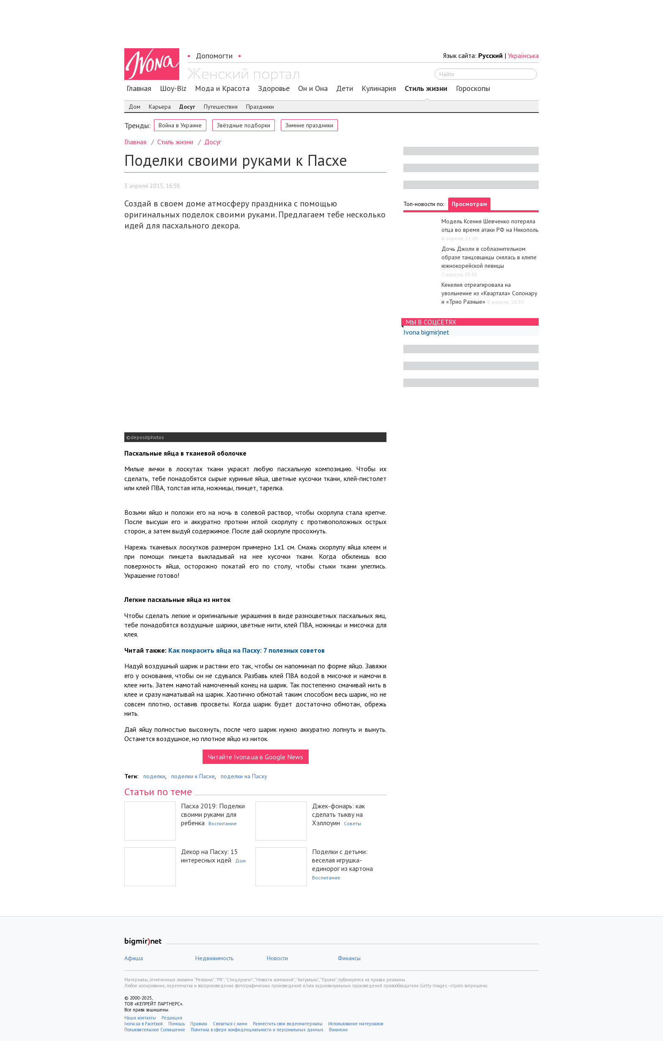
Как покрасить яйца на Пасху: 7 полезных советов (246, 650)
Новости (277, 958)
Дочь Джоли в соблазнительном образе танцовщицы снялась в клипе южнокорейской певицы (489, 257)
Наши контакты (140, 1018)
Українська (523, 55)
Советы (352, 823)
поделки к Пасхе (193, 776)
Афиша (133, 958)
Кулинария (379, 88)
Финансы (349, 958)
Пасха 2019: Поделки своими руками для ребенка (213, 814)
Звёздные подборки (243, 125)
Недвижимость (214, 958)
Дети (344, 88)
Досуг (187, 107)
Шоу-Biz (173, 88)
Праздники (260, 107)
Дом (134, 107)
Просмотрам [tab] (469, 204)
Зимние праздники (309, 125)
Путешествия (221, 107)
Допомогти (214, 55)
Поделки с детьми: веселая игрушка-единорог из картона (342, 860)
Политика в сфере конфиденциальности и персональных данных (257, 1030)
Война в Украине (180, 125)
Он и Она (313, 88)
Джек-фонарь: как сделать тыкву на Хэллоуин (338, 814)
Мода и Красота (222, 88)
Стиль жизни (426, 88)
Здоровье (274, 88)
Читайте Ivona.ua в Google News (255, 757)
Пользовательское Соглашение (154, 1030)
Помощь (176, 1024)
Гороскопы (473, 88)
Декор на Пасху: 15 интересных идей (209, 855)
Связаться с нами (230, 1024)
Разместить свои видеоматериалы (288, 1024)
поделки (154, 776)
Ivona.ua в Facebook (143, 1024)
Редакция (172, 1018)
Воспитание (222, 823)
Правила (198, 1024)
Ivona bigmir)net (426, 332)
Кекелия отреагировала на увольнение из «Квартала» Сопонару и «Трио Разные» (489, 293)
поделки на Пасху (244, 776)
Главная (138, 88)
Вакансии (338, 1030)
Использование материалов (355, 1024)
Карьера (160, 107)
